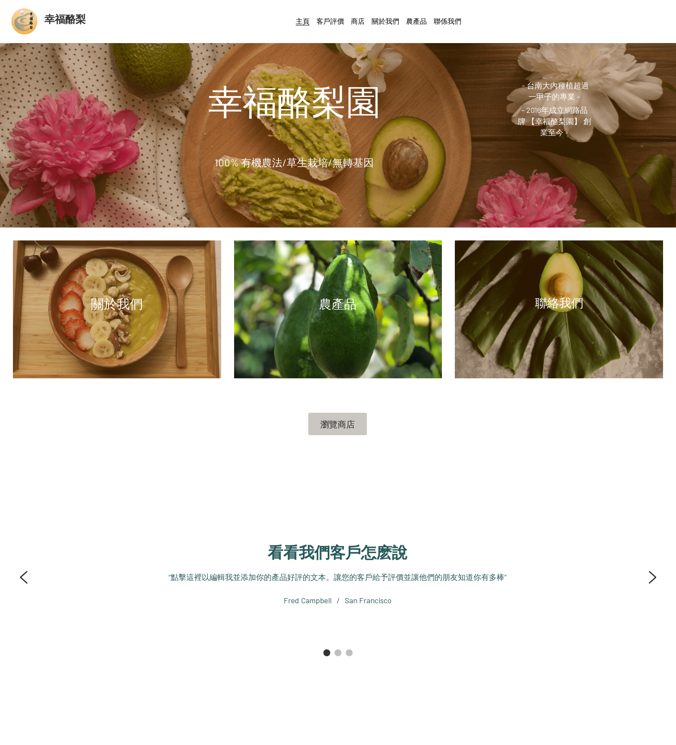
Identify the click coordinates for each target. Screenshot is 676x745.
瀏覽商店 (337, 424)
